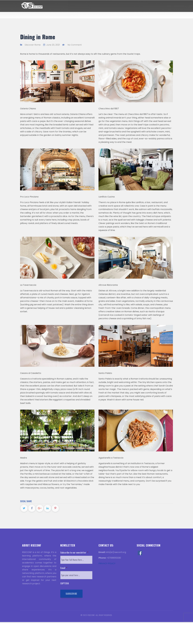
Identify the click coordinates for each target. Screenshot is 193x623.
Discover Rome (152, 6)
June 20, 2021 (51, 44)
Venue (140, 6)
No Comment (75, 44)
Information (60, 6)
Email (63, 569)
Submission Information (80, 6)
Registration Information (105, 6)
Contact (165, 6)
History (130, 6)
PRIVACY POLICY (107, 564)
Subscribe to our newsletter (74, 553)
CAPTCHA (64, 584)
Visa (121, 6)
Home (50, 6)
